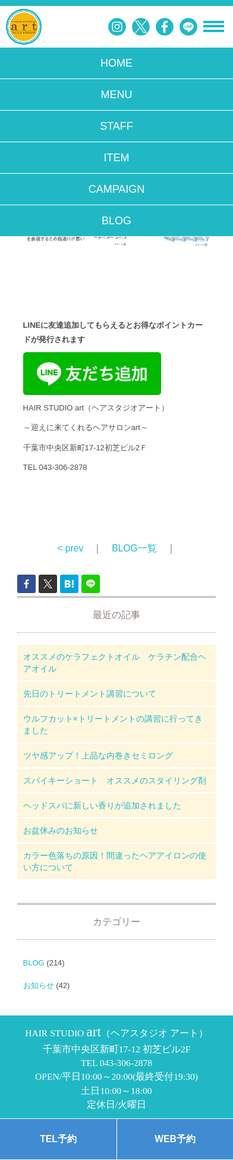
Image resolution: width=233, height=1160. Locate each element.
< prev (70, 548)
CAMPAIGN (117, 189)
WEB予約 (175, 1139)
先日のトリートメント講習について (89, 693)
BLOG (116, 221)
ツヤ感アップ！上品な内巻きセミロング (98, 755)
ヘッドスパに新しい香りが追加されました (102, 805)
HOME (116, 63)
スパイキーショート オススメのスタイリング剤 (114, 780)
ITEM (117, 158)
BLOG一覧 (134, 548)
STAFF (116, 126)
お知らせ (38, 985)
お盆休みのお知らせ (60, 830)
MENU (117, 95)
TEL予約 (58, 1139)
